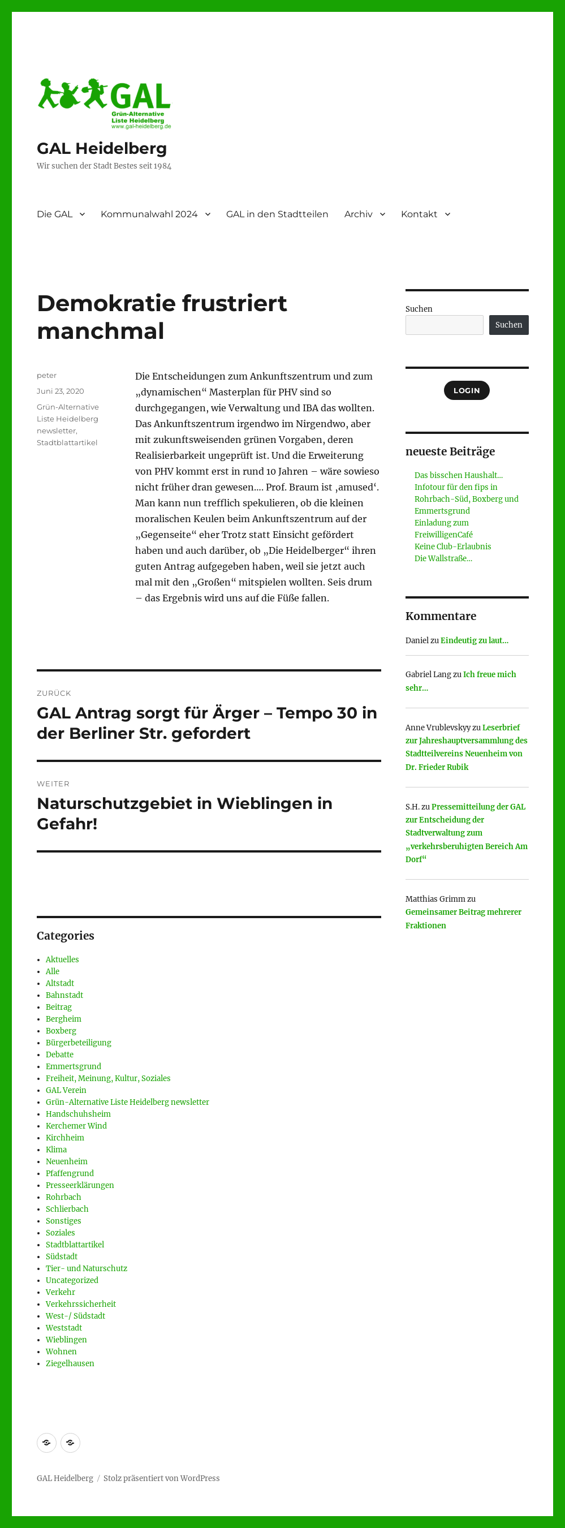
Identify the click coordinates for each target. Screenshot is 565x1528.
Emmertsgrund (73, 1066)
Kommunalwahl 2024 (149, 214)
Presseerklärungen (80, 1185)
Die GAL (54, 214)
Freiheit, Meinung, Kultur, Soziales (108, 1078)
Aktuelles (62, 960)
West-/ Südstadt (75, 1316)
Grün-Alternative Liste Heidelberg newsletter (68, 418)
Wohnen (61, 1352)
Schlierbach (67, 1209)
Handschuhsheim (78, 1114)
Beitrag (59, 1007)
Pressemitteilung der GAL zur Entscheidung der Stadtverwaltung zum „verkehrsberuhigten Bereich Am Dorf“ (467, 833)
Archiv (358, 214)
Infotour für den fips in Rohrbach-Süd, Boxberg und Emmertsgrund (467, 499)
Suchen (419, 309)
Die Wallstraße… (443, 558)
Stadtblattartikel (67, 442)
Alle (52, 971)
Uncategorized (72, 1280)
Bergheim (63, 1019)
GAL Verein (66, 1090)
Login (467, 390)
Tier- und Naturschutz (86, 1268)
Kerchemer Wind (76, 1126)
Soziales (60, 1233)
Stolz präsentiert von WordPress (161, 1478)
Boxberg (61, 1031)
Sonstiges (63, 1221)
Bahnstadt (64, 995)
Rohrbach (63, 1197)
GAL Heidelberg (102, 148)
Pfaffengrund (70, 1173)
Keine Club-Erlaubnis (453, 547)
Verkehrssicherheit (81, 1304)
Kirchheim (65, 1138)
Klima (56, 1150)
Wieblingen (66, 1340)
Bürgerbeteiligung (78, 1043)
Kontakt (419, 214)
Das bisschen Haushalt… (459, 475)
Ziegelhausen (70, 1363)
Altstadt (60, 983)
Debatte (60, 1055)
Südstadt (61, 1257)
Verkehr (60, 1292)
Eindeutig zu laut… (474, 640)
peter (47, 375)
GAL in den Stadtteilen (277, 214)
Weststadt (64, 1328)
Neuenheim (67, 1162)
